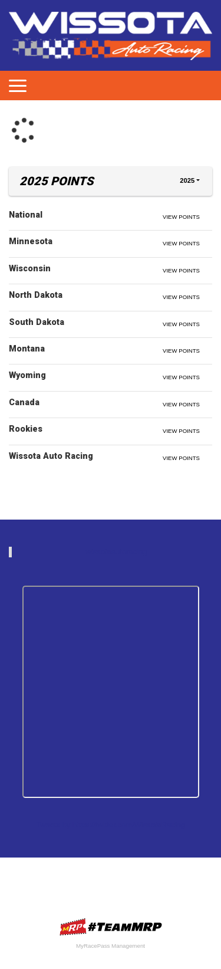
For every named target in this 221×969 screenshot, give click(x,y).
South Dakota (36, 322)
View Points (181, 216)
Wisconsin (30, 268)
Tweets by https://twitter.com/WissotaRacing (111, 824)
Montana (27, 348)
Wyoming (27, 375)
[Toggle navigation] (17, 85)
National (25, 214)
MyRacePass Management (110, 945)
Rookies (25, 428)
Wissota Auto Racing (51, 456)
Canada (24, 402)
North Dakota (35, 295)
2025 (187, 180)
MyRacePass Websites (111, 927)
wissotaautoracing (116, 551)
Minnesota (30, 241)
